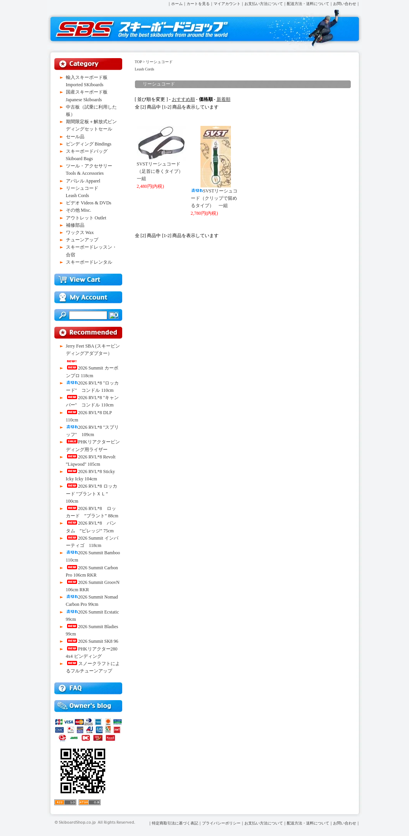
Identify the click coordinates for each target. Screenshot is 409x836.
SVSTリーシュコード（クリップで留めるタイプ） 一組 (214, 198)
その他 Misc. (78, 210)
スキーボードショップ (142, 29)
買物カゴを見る (88, 280)
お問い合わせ (344, 4)
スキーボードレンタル (89, 262)
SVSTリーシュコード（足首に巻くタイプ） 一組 (162, 171)
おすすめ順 (183, 99)
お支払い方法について (263, 4)
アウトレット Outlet (86, 218)
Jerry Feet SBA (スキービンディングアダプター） (93, 352)
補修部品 (75, 225)
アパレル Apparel (83, 181)
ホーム (177, 4)
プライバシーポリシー (221, 823)
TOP (138, 62)
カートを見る (198, 4)
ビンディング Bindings (88, 144)
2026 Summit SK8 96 (92, 641)
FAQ (88, 688)
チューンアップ (82, 239)
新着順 (224, 99)
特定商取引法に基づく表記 (175, 823)
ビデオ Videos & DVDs (88, 203)
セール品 (75, 136)
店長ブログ (88, 706)
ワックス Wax (80, 232)
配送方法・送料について (308, 4)
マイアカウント (227, 4)
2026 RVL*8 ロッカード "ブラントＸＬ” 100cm (91, 493)
